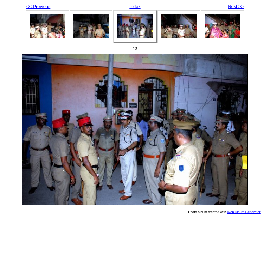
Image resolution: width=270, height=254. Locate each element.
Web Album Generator (244, 212)
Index (134, 6)
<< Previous (38, 6)
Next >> (236, 6)
